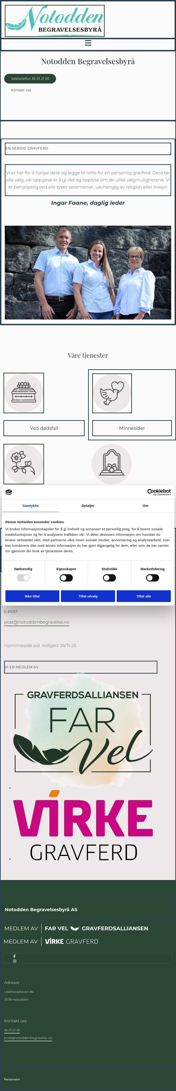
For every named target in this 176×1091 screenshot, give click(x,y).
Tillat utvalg (88, 596)
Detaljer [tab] (88, 505)
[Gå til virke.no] (51, 945)
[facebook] (14, 956)
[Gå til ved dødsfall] (23, 418)
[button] (30, 78)
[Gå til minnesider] (112, 418)
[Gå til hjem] (55, 35)
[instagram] (14, 961)
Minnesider (132, 428)
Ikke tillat (32, 596)
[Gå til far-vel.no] (76, 932)
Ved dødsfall (44, 428)
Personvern (12, 1079)
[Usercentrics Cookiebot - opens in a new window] (151, 492)
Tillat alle (143, 596)
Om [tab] (145, 505)
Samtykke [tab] (30, 505)
